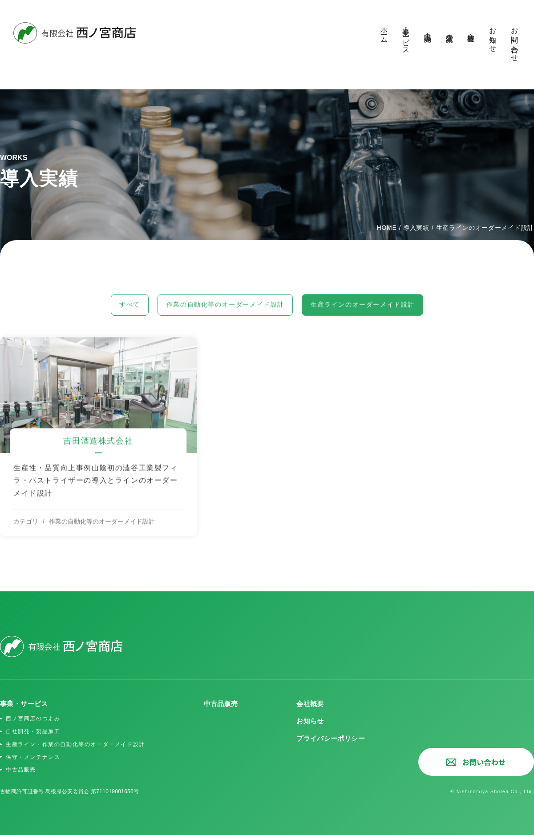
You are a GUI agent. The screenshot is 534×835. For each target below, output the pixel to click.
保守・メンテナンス (35, 758)
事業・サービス (406, 36)
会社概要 (471, 29)
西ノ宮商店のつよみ (35, 719)
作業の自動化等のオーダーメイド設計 (222, 314)
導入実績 (449, 29)
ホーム (384, 31)
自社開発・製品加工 (35, 732)
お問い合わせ (514, 40)
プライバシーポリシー (328, 739)
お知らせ (493, 35)
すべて (112, 314)
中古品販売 (428, 29)
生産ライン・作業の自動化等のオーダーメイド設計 (80, 745)
